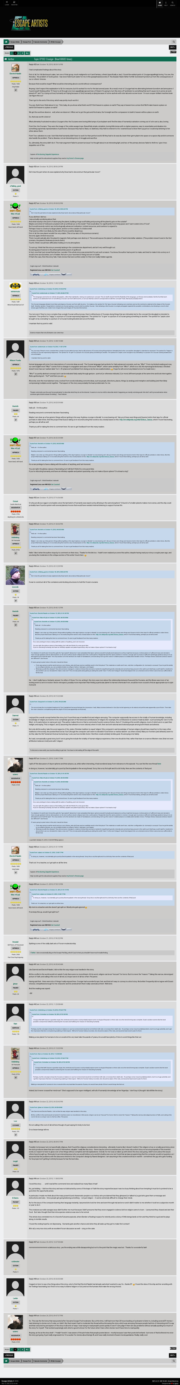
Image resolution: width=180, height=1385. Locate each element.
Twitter (33, 951)
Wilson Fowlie (15, 359)
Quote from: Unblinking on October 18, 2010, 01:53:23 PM (48, 287)
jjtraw (15, 982)
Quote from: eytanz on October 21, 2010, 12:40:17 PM (46, 851)
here (159, 762)
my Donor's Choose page (75, 157)
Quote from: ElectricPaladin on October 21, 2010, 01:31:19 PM (49, 888)
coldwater (15, 1260)
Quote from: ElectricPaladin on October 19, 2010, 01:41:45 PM (49, 612)
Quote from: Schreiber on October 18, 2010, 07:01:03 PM (50, 1013)
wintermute (15, 290)
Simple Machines (173, 1379)
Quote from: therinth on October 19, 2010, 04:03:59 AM (47, 442)
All (27, 52)
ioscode (15, 585)
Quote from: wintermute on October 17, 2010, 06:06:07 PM (50, 292)
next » (172, 46)
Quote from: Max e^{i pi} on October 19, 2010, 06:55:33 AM (50, 616)
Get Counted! (55, 268)
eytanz (15, 773)
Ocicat (15, 500)
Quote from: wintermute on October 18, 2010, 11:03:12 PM (48, 345)
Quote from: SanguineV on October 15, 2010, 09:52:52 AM (48, 700)
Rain (15, 1022)
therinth (15, 405)
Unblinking (15, 536)
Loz (15, 1120)
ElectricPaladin (15, 72)
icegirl (15, 1160)
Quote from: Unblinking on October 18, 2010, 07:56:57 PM (48, 1008)
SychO (176, 1382)
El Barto (15, 1196)
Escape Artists (7, 1379)
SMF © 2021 (163, 1379)
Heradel (15, 940)
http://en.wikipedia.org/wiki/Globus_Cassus (135, 418)
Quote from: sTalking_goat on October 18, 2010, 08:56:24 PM (49, 207)
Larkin (15, 1297)
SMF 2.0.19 (155, 1379)
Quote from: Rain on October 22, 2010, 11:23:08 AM (46, 1052)
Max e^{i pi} (15, 212)
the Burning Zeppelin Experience (48, 153)
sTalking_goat (15, 184)
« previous (9, 46)
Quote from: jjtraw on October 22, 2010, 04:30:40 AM (46, 1106)
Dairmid (15, 714)
